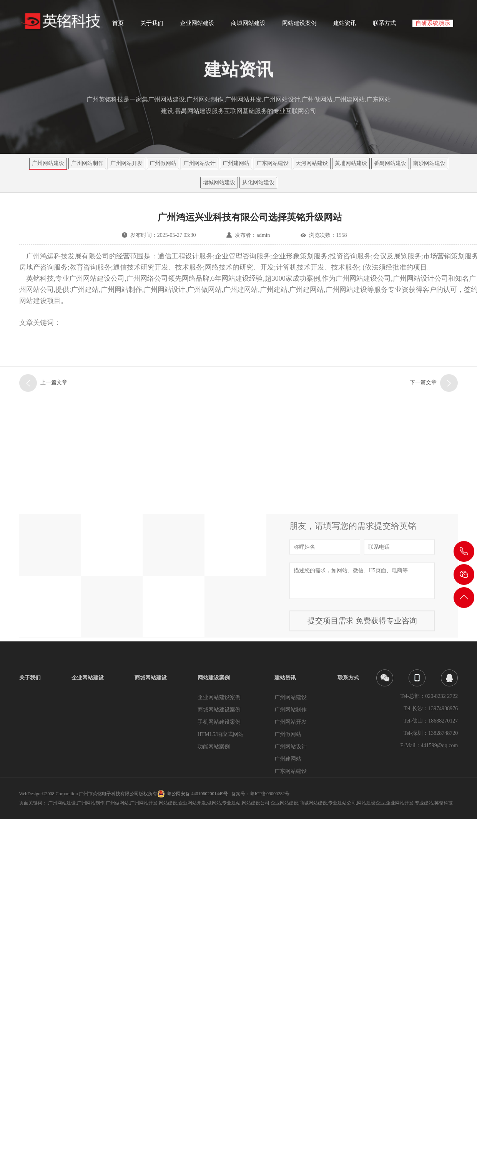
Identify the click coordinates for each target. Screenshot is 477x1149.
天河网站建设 (312, 163)
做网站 (214, 803)
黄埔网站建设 (351, 163)
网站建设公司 (255, 803)
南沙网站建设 (429, 163)
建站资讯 (344, 25)
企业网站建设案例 (219, 697)
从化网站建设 (258, 182)
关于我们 (151, 25)
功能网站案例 (214, 746)
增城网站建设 (219, 182)
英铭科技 (443, 803)
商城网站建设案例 (219, 710)
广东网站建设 (272, 163)
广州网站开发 (126, 163)
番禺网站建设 (390, 163)
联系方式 (384, 25)
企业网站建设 (197, 25)
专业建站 (231, 803)
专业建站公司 (342, 803)
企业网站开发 (192, 803)
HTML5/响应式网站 (221, 734)
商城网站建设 (248, 25)
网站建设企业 (371, 803)
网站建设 (168, 803)
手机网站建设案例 (219, 722)
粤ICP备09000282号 (269, 793)
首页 (118, 25)
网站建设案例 (299, 25)
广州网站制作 (87, 163)
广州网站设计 (199, 163)
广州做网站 (163, 163)
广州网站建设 (48, 163)
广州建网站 (236, 163)
